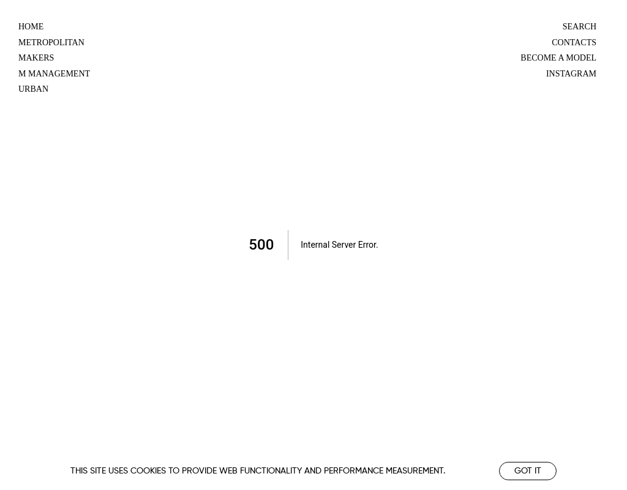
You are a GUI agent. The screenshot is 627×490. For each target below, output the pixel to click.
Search (579, 26)
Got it (527, 471)
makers (36, 57)
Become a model (558, 57)
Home (30, 26)
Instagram (571, 73)
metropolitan (51, 42)
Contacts (574, 42)
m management (54, 73)
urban (33, 89)
